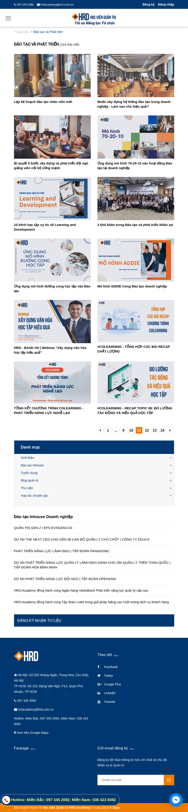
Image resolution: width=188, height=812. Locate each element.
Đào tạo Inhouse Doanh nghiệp (43, 517)
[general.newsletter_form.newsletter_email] (135, 780)
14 (162, 430)
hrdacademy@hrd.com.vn (55, 4)
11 (139, 430)
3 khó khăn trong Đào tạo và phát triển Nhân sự (135, 225)
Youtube (109, 701)
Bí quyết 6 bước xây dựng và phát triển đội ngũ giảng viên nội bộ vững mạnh (51, 165)
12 (147, 430)
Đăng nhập (166, 4)
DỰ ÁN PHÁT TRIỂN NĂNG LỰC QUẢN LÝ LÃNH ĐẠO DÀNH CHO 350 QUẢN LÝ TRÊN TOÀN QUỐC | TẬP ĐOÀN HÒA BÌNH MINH (92, 565)
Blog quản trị (30, 480)
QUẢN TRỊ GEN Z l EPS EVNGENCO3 (43, 528)
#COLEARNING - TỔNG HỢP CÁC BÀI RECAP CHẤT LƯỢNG (133, 349)
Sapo (116, 807)
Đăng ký (148, 4)
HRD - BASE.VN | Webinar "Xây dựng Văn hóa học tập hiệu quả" (50, 350)
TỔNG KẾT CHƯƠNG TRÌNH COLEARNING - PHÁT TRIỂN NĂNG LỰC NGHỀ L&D (48, 410)
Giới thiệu (27, 457)
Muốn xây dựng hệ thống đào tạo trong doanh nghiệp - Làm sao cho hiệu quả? (134, 104)
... (115, 430)
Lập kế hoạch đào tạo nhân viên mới (43, 102)
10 (131, 430)
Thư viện (27, 488)
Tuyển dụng (29, 473)
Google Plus (112, 684)
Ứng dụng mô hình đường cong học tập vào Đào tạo (52, 288)
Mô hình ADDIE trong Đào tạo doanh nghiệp (132, 286)
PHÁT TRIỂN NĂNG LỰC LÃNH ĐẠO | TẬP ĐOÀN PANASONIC (62, 551)
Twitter (108, 675)
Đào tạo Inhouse (32, 465)
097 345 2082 (24, 4)
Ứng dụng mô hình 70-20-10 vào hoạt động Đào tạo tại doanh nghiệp (134, 165)
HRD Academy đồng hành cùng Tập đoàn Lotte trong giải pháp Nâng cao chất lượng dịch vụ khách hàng (91, 602)
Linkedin (110, 693)
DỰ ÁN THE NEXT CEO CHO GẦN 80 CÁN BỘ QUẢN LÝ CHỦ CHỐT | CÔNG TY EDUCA (82, 539)
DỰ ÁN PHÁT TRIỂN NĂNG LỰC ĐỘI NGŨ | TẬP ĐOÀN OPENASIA (65, 579)
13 (155, 430)
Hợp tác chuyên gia (34, 495)
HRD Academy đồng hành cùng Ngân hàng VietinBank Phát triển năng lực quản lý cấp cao (81, 590)
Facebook (111, 667)
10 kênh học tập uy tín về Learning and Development (45, 227)
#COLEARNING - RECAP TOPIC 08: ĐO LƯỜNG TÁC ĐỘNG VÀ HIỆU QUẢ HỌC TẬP (134, 410)
